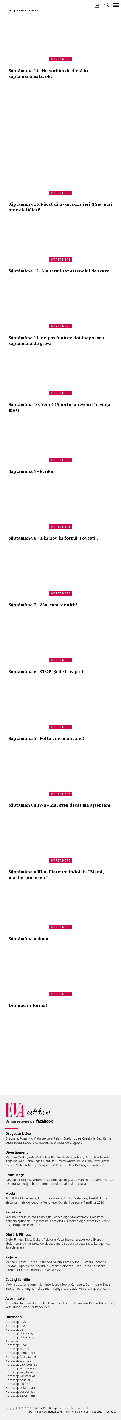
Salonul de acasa (74, 1184)
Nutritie (25, 1243)
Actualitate (15, 1298)
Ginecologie (61, 1217)
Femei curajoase (90, 1288)
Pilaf (77, 1266)
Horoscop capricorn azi (21, 1364)
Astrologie (12, 1341)
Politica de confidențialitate (45, 1412)
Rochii (15, 1180)
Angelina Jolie (14, 1161)
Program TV (46, 1165)
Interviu (25, 1303)
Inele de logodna (30, 1202)
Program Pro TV (67, 1165)
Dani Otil (49, 1161)
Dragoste (11, 1138)
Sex (99, 1138)
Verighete (50, 1202)
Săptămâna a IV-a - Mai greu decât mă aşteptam (59, 805)
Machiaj (63, 1180)
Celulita (10, 1184)
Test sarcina (40, 1221)
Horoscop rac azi (17, 1349)
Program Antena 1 (92, 1165)
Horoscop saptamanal (20, 1395)
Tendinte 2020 (94, 1202)
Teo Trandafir (103, 1157)
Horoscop (13, 1316)
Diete (9, 1239)
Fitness (19, 1239)
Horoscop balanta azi (20, 1388)
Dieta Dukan (33, 1239)
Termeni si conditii (77, 1412)
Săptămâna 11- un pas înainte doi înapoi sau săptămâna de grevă (56, 340)
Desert (54, 1266)
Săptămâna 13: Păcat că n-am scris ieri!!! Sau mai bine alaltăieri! (60, 207)
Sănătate (13, 1212)
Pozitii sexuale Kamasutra (32, 1142)
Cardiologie (58, 1221)
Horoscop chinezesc (19, 1337)
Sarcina (10, 1217)
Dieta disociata (63, 1243)
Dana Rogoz (33, 1161)
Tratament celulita (48, 1184)
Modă (10, 1193)
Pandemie (42, 1307)
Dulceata (87, 1262)
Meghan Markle (16, 1157)
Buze (110, 1180)
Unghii (25, 1180)
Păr (7, 1180)
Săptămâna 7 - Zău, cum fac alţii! (43, 605)
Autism (108, 1288)
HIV (7, 1225)
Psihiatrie (33, 1225)
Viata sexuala (43, 1138)
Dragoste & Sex (18, 1133)
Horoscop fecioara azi (20, 1357)
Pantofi (93, 1198)
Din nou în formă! (28, 1005)
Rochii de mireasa (50, 1198)
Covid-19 (28, 1307)
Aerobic (86, 1239)
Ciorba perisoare (93, 1266)
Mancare (11, 1262)
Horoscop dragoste (18, 1333)
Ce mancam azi (50, 1270)
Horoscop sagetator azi (21, 1372)
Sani (73, 1180)
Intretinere (60, 59)
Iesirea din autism (75, 1303)
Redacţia (97, 1412)
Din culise (12, 1303)
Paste (23, 1262)
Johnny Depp (83, 1157)
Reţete (11, 1257)
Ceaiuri (22, 1217)
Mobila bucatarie (17, 1284)
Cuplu (67, 1138)
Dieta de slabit (42, 1243)
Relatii (58, 1138)
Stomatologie (79, 1217)
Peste (42, 1262)
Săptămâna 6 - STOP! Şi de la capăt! (46, 671)
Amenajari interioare (44, 1284)
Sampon (100, 1180)
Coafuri (52, 1180)
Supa (75, 1262)
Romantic (26, 1138)
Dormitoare (93, 1284)
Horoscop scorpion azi (21, 1368)
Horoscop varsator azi (20, 1376)
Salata (57, 1262)
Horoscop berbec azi (19, 1391)
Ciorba (32, 1262)
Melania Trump (26, 1165)
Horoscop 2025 (16, 1326)
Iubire (77, 1138)
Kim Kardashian (62, 1157)
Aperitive (42, 1266)
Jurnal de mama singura (48, 1288)
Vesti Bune (12, 1307)
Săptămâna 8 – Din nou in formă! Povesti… (54, 538)
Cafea (67, 1262)
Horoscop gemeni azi (20, 1353)
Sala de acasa (14, 1247)
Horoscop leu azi (17, 1384)
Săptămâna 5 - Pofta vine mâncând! (46, 738)
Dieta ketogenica (97, 1243)
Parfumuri (38, 1180)
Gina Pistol (92, 1161)
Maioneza (66, 1266)
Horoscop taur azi (17, 1360)
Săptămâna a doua (28, 938)
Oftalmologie (76, 1221)
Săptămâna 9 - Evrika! (31, 471)
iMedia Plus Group (45, 1408)
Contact (111, 1412)
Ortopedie (18, 1225)
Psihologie (44, 1217)
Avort (90, 1221)
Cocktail (10, 1266)
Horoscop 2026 (16, 1322)
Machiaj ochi (25, 1184)
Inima (32, 1217)
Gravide (72, 1288)
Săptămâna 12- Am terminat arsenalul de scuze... (60, 271)
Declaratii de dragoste (66, 1142)
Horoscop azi (14, 1329)
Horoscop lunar (16, 1345)
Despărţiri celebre (101, 1303)
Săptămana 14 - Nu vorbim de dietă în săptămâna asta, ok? (48, 73)
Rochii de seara (25, 1198)
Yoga (60, 1239)
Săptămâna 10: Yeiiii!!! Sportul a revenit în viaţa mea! (59, 407)
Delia (80, 1161)
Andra (71, 1161)
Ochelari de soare (70, 1202)
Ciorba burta (30, 1270)
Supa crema (26, 1266)
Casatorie (89, 1138)
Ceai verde (102, 1221)
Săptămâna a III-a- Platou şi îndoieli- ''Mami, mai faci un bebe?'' (56, 874)
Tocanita (100, 1262)
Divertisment (16, 1152)
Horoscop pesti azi (18, 1380)
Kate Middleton (39, 1157)
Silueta (80, 1243)
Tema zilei (55, 1303)
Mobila (65, 1284)
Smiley (61, 1161)
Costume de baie (75, 1198)
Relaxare (50, 1239)
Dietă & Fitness (18, 1234)
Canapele (77, 1284)
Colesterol (97, 1217)
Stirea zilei (39, 1303)
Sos (49, 1262)
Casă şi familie (17, 1279)
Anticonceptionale (18, 1221)
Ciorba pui (12, 1270)
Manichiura (85, 1180)
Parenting (24, 1288)
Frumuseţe (14, 1175)
